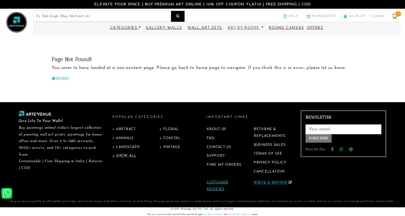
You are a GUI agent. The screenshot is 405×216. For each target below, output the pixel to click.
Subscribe (318, 138)
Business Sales (270, 145)
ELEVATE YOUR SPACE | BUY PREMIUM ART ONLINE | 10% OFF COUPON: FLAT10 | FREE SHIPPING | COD (202, 4)
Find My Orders (224, 165)
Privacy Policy (270, 162)
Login (378, 16)
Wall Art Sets (205, 28)
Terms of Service (239, 214)
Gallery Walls (164, 28)
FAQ (210, 138)
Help (291, 16)
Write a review (273, 182)
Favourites (321, 16)
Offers (315, 28)
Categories (124, 28)
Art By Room (243, 28)
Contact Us (219, 147)
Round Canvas (286, 28)
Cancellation (269, 171)
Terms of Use (268, 153)
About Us (216, 129)
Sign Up (355, 16)
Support (216, 156)
